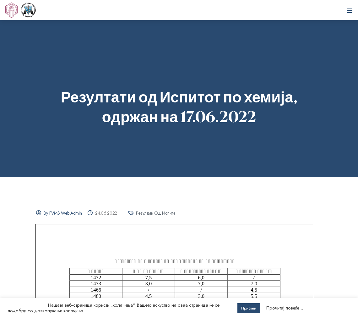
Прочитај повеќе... (284, 308)
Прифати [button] (248, 308)
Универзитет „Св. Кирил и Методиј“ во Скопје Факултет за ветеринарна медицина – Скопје (28, 10)
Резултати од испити (155, 213)
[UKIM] (11, 10)
